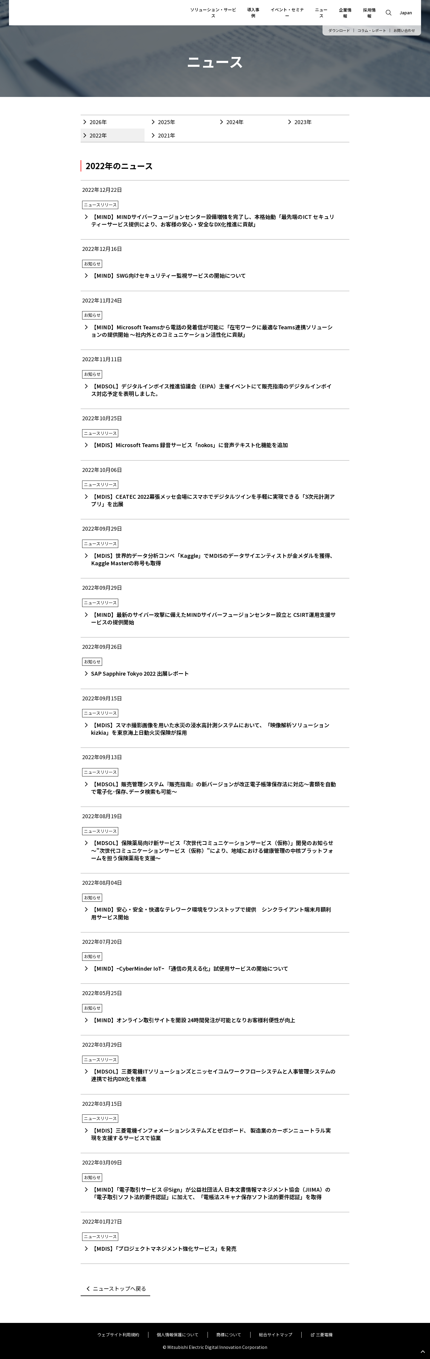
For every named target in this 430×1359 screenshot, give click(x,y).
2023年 (303, 122)
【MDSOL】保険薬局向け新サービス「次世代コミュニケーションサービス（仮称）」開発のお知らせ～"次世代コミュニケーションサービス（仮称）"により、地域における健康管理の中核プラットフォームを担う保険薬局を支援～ (212, 850)
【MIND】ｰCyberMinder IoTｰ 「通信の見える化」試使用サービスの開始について (189, 968)
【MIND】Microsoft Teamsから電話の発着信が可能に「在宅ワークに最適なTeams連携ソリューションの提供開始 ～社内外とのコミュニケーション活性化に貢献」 (212, 330)
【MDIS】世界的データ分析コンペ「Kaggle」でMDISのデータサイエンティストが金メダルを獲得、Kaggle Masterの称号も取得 (213, 559)
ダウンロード (339, 30)
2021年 (166, 135)
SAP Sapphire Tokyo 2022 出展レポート (140, 673)
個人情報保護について (178, 1334)
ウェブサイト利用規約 (118, 1334)
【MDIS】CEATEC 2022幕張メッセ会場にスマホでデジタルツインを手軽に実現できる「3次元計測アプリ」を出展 (213, 500)
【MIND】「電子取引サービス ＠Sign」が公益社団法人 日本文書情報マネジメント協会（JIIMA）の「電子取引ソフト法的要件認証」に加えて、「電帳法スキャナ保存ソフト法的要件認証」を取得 (211, 1193)
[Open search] (389, 12)
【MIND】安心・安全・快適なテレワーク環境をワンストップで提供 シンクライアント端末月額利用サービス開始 (211, 913)
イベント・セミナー (287, 12)
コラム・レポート (371, 30)
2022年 (98, 135)
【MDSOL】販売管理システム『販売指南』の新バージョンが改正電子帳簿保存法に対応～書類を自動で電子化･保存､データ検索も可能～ (213, 787)
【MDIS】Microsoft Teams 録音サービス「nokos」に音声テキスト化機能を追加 (189, 445)
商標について (228, 1334)
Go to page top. (423, 1352)
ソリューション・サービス (213, 12)
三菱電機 (324, 1334)
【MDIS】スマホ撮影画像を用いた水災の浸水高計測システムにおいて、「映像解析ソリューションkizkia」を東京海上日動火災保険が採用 (210, 728)
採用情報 (369, 13)
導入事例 (253, 12)
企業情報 (345, 13)
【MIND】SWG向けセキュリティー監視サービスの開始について (168, 275)
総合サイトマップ (275, 1334)
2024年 (235, 122)
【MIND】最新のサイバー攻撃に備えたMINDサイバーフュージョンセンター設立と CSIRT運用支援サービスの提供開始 (213, 618)
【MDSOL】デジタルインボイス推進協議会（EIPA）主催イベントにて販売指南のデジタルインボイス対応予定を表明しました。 (211, 389)
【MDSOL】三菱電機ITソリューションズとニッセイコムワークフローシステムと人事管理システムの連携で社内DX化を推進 (213, 1074)
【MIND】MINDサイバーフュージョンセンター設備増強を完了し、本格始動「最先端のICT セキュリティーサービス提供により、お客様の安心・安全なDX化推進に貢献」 (212, 220)
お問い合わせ (404, 30)
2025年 (166, 122)
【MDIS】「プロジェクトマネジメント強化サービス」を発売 (163, 1248)
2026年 (98, 122)
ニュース (321, 12)
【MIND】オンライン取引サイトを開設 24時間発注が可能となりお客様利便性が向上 (193, 1020)
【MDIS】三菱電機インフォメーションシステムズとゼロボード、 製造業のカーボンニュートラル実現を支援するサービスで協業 (211, 1134)
